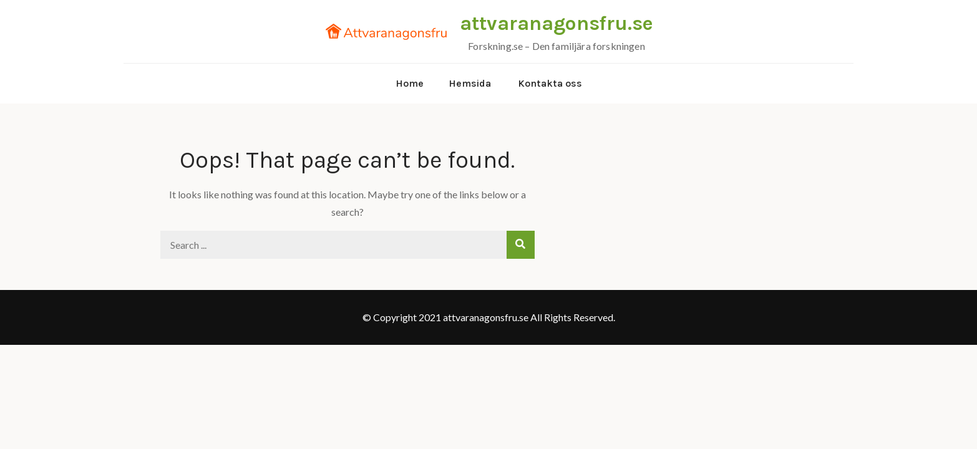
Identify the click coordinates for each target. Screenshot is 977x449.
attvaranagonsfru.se (556, 23)
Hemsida (470, 83)
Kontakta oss (550, 83)
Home (410, 83)
